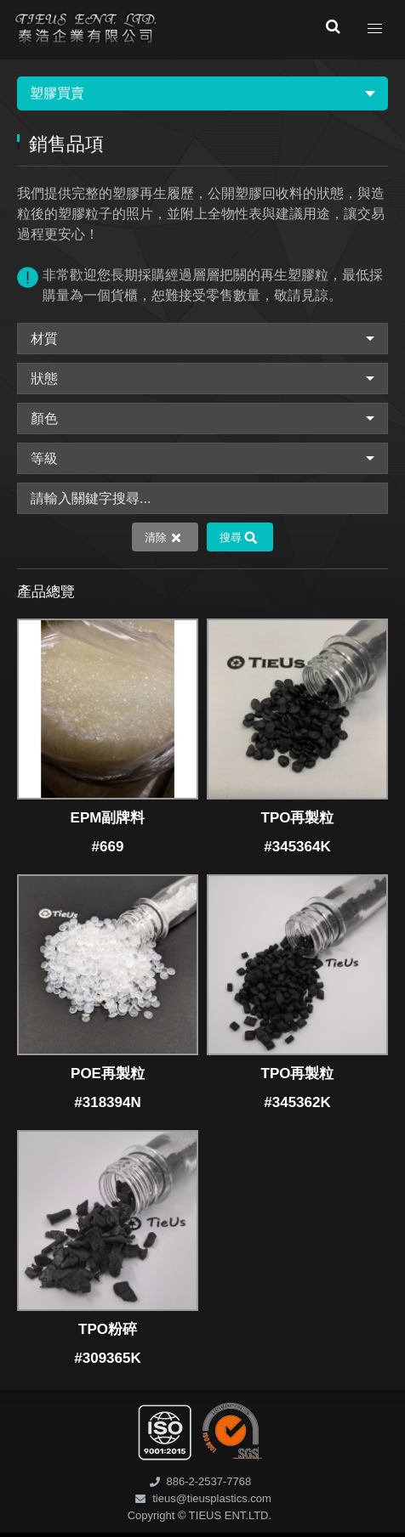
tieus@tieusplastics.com (211, 1498)
